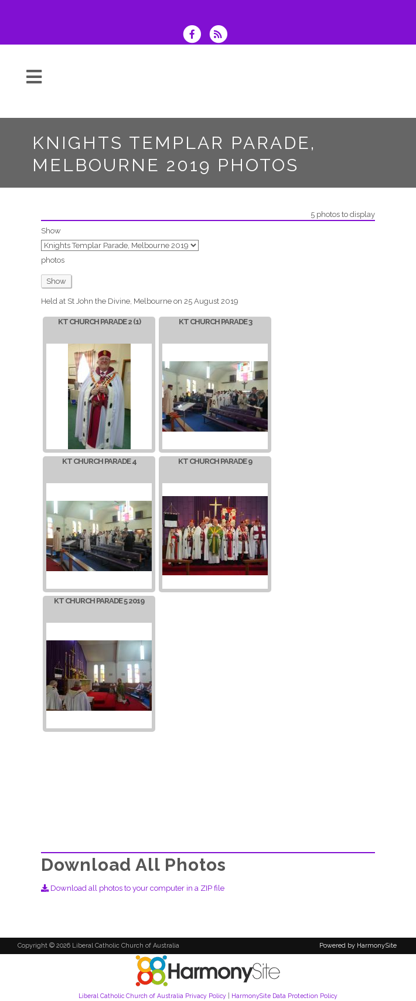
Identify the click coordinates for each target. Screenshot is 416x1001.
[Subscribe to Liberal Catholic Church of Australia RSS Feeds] (221, 35)
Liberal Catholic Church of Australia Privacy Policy (152, 995)
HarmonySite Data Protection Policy (284, 995)
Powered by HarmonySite (358, 945)
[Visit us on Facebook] (196, 35)
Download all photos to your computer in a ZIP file (132, 888)
